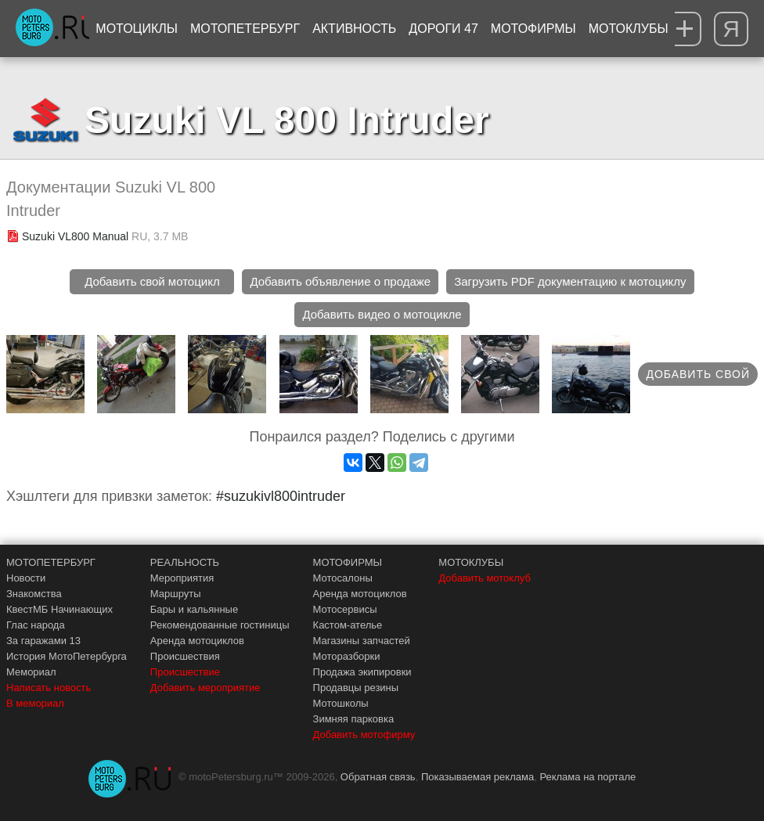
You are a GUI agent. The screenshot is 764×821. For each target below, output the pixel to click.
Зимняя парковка (354, 719)
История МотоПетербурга (66, 656)
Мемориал (31, 672)
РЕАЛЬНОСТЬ (184, 562)
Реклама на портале (587, 777)
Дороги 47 (443, 28)
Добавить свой (698, 374)
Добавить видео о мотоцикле (381, 314)
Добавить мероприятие (205, 687)
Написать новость (48, 687)
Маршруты (175, 594)
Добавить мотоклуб (484, 578)
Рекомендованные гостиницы (220, 625)
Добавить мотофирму (364, 734)
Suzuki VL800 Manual (75, 236)
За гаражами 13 (43, 640)
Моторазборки (346, 656)
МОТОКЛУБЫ (470, 562)
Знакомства (34, 594)
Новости (25, 578)
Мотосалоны (343, 578)
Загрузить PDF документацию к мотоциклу (570, 281)
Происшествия (185, 656)
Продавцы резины (356, 687)
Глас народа (35, 625)
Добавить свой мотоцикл (152, 281)
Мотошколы (341, 703)
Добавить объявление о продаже (340, 281)
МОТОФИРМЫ (348, 562)
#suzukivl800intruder (280, 496)
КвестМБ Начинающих (59, 609)
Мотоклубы (628, 28)
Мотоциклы (137, 28)
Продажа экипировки (362, 672)
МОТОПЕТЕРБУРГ (51, 562)
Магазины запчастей (361, 640)
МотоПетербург (245, 28)
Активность (354, 28)
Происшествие (185, 672)
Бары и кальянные (194, 609)
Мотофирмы (533, 28)
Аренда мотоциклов (197, 640)
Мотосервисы (345, 609)
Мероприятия (182, 578)
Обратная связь (378, 777)
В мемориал (35, 703)
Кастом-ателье (348, 625)
